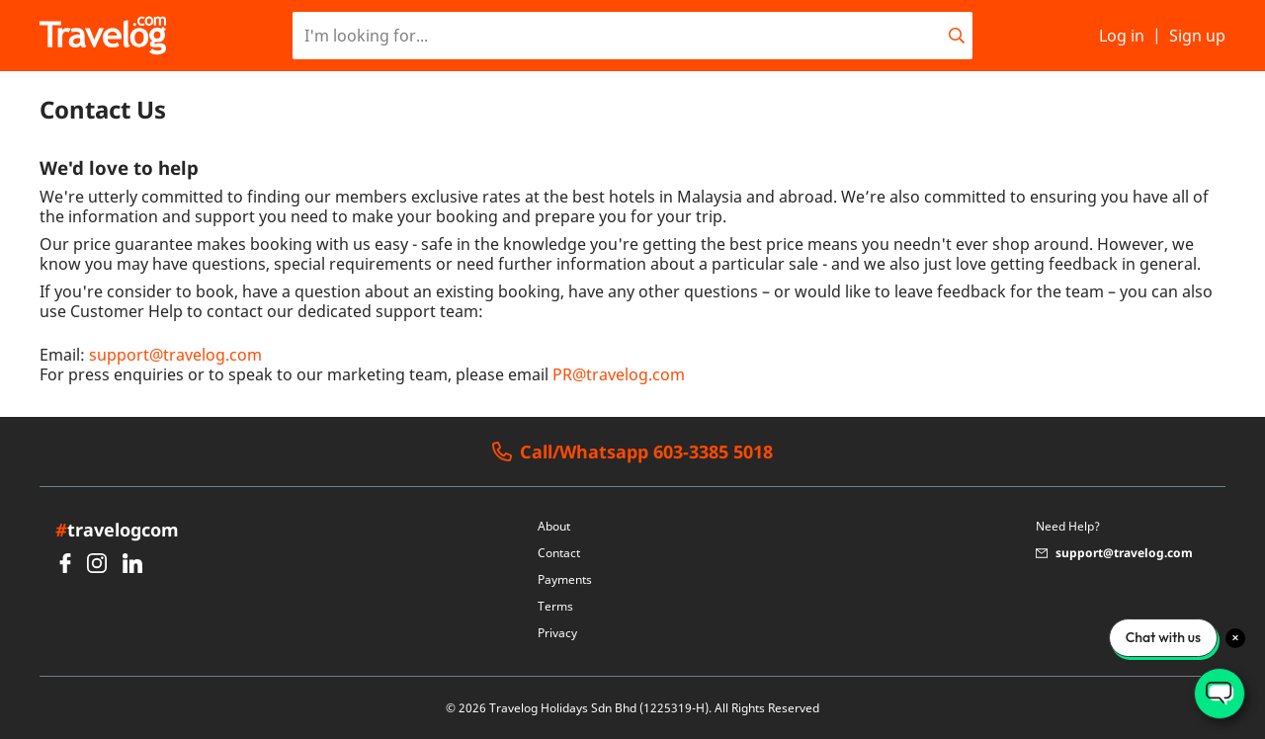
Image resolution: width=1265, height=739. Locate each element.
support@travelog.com (175, 355)
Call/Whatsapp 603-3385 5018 (632, 452)
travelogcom (117, 529)
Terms (555, 606)
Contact (559, 552)
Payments (565, 579)
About (554, 526)
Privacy (557, 632)
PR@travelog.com (618, 374)
